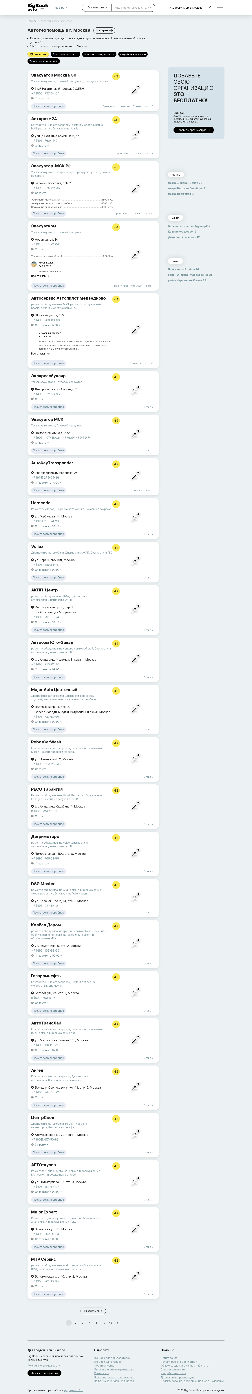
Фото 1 (149, 285)
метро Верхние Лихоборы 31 (187, 188)
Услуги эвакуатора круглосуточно (78, 172)
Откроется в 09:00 (48, 570)
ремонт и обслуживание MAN (50, 304)
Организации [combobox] (96, 7)
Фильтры (38, 54)
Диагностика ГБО (101, 552)
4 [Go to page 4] (90, 1323)
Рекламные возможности (44, 1365)
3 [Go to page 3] (83, 1323)
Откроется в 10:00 (48, 483)
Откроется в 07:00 (48, 1050)
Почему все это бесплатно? (179, 1361)
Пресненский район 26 (183, 269)
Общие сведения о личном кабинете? (185, 1365)
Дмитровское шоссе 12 (184, 237)
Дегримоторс (45, 836)
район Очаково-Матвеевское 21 (190, 274)
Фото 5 (149, 106)
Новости (125, 106)
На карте (104, 30)
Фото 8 (149, 153)
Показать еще (93, 1311)
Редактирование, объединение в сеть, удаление (192, 1380)
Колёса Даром (46, 924)
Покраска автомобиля (70, 509)
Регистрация (169, 1357)
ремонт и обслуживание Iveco (56, 1174)
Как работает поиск (173, 1373)
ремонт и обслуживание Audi (49, 889)
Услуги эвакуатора (43, 81)
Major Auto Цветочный (54, 689)
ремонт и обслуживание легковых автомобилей (62, 648)
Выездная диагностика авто (66, 1080)
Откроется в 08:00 (48, 722)
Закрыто (42, 1145)
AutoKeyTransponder (52, 463)
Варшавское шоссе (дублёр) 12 (189, 226)
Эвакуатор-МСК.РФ (51, 166)
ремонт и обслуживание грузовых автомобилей (62, 931)
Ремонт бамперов (42, 509)
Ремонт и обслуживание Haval (50, 795)
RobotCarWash (46, 742)
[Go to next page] (117, 1323)
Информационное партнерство (114, 1369)
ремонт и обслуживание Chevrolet (61, 1269)
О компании (101, 1373)
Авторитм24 (44, 118)
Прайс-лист (110, 106)
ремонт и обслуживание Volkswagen (63, 893)
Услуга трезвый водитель (44, 61)
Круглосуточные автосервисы (50, 124)
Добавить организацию (184, 7)
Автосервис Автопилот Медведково (68, 298)
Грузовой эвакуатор (69, 81)
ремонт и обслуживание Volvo (50, 842)
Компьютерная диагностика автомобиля (70, 699)
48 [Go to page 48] (111, 1323)
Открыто (42, 99)
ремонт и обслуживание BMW (50, 596)
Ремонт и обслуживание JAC (61, 799)
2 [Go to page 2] (76, 1323)
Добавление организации (177, 1377)
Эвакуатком (43, 226)
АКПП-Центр (44, 590)
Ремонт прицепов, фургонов (49, 1170)
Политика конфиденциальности (114, 1380)
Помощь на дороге (65, 54)
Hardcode (40, 502)
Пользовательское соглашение (114, 1377)
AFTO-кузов (43, 1164)
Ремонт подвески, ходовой (58, 751)
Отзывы (137, 106)
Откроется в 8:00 (48, 325)
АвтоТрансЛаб (46, 1023)
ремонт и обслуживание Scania (58, 128)
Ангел (37, 1070)
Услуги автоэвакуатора (99, 54)
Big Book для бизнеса (107, 1361)
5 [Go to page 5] (97, 1323)
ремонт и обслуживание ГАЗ (59, 307)
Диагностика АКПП (77, 552)
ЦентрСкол (42, 1117)
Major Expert (44, 1212)
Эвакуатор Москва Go (53, 75)
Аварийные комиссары (133, 54)
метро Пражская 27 (181, 193)
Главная (32, 21)
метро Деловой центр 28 (185, 182)
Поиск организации (173, 1369)
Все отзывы (40, 276)
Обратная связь (104, 1365)
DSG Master (43, 883)
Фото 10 (148, 213)
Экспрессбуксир (48, 375)
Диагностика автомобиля (47, 552)
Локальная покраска (98, 509)
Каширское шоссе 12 (182, 231)
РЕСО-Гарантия (47, 789)
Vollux (37, 546)
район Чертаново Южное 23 (187, 280)
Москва (61, 7)
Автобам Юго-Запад (52, 642)
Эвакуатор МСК (47, 419)
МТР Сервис (43, 1259)
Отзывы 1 (137, 285)
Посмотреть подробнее (48, 106)
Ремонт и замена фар (62, 1127)
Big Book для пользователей (112, 1357)
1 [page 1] (69, 1323)
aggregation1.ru (73, 1390)
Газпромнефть (46, 975)
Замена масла (53, 985)
